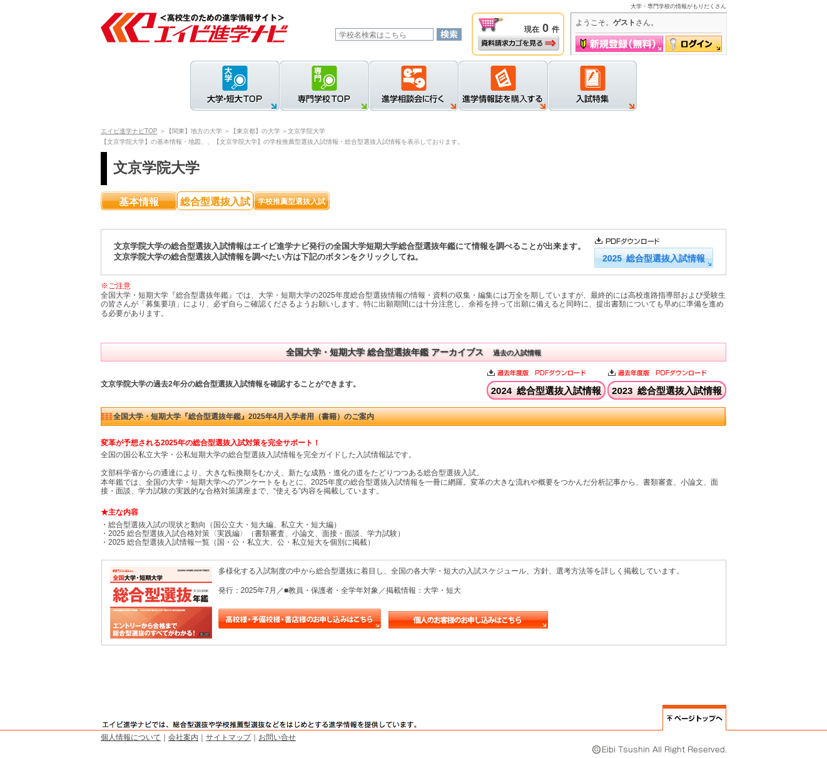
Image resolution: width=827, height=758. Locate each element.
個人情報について (131, 737)
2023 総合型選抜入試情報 (667, 390)
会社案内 (183, 737)
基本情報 (139, 201)
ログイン (694, 44)
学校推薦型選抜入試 (291, 201)
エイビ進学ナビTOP (129, 131)
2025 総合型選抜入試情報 (653, 258)
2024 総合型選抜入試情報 (546, 390)
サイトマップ (228, 737)
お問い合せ (277, 737)
